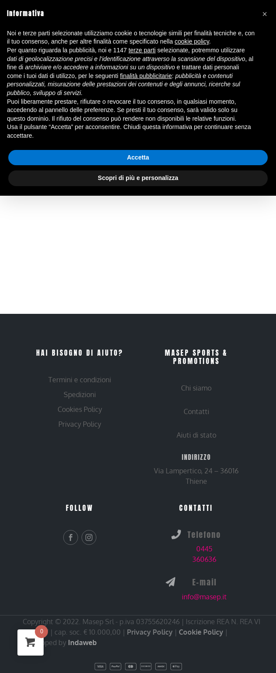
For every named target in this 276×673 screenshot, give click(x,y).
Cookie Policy (201, 632)
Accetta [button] (138, 157)
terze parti (142, 50)
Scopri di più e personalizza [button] (138, 177)
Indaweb (82, 642)
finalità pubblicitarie (146, 75)
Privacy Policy (150, 632)
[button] (265, 14)
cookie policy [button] (191, 41)
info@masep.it (204, 596)
